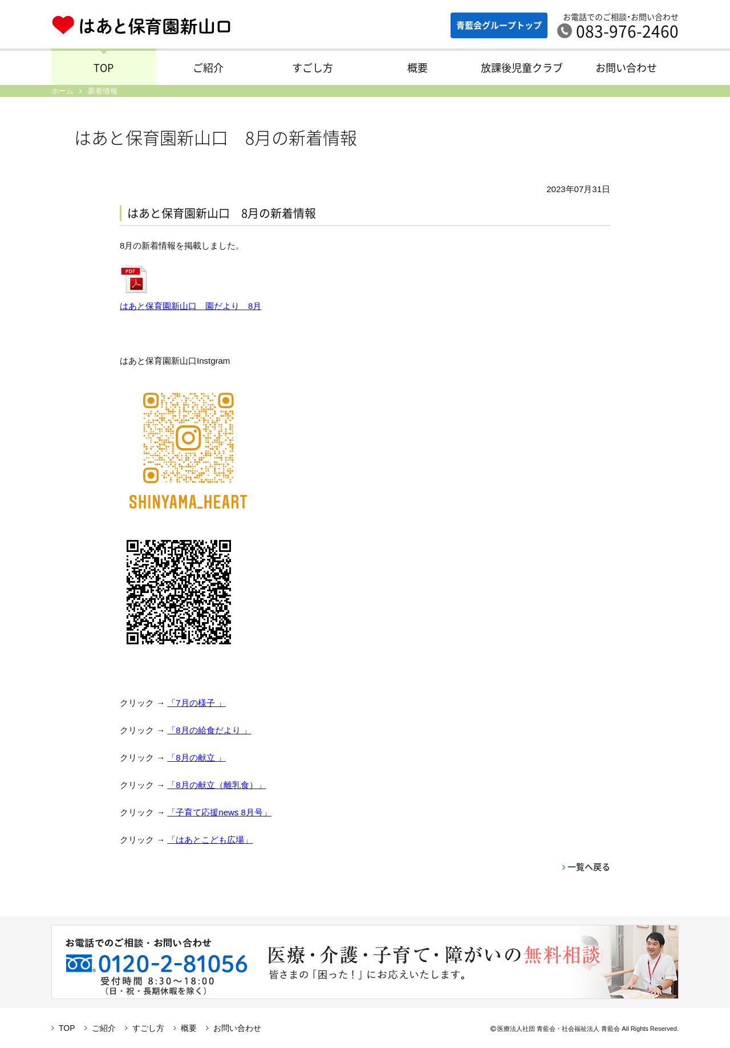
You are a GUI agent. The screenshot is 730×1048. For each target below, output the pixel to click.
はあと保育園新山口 (141, 26)
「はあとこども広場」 (210, 839)
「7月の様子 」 (196, 703)
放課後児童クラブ (522, 67)
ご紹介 (208, 67)
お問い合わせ (626, 67)
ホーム (62, 91)
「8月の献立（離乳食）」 (216, 785)
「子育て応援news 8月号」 (219, 812)
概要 (417, 67)
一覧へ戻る (588, 866)
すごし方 (312, 67)
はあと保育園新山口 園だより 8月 (190, 306)
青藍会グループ (499, 25)
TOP (103, 67)
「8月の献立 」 (196, 757)
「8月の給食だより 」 (209, 730)
